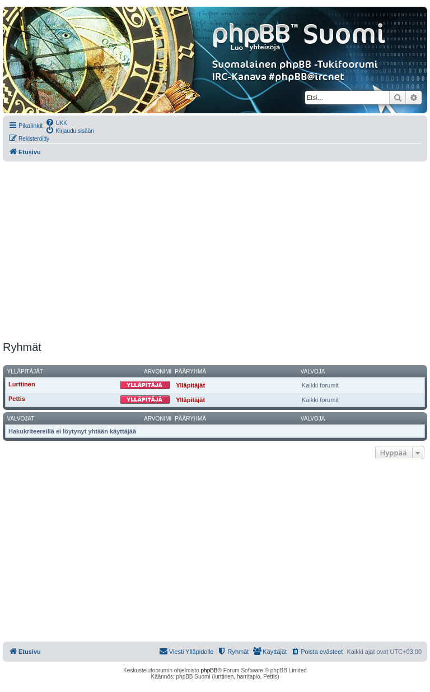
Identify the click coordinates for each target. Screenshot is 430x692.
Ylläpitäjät (25, 371)
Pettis (16, 398)
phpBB (209, 670)
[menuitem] (56, 122)
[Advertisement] (215, 251)
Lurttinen (21, 384)
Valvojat (21, 419)
